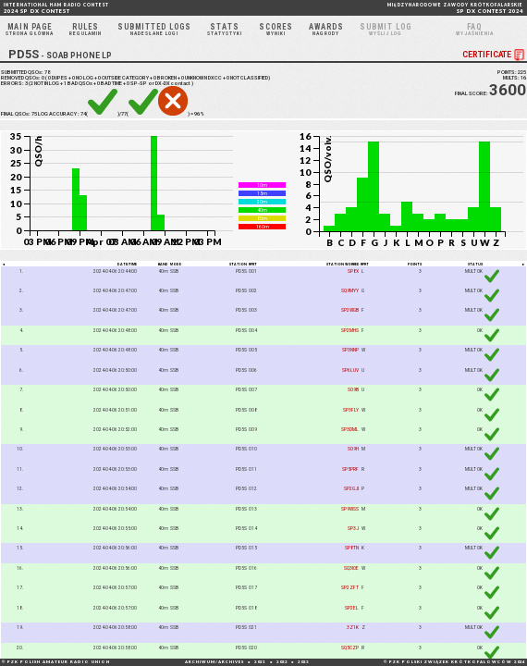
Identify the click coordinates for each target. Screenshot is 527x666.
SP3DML (350, 429)
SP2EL (352, 607)
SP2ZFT (350, 587)
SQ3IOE (351, 568)
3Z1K (353, 627)
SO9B (353, 389)
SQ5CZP (350, 647)
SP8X (353, 271)
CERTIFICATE (494, 55)
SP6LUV (350, 370)
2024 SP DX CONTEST (56, 8)
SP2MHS (350, 330)
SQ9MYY (350, 290)
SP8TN (352, 548)
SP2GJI (351, 488)
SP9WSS (350, 509)
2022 (282, 662)
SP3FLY (351, 410)
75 (34, 114)
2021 (259, 662)
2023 (303, 662)
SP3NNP (350, 349)
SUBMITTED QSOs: (25, 73)
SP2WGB (350, 310)
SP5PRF (350, 469)
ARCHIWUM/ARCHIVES (214, 662)
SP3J (353, 528)
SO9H (353, 448)
